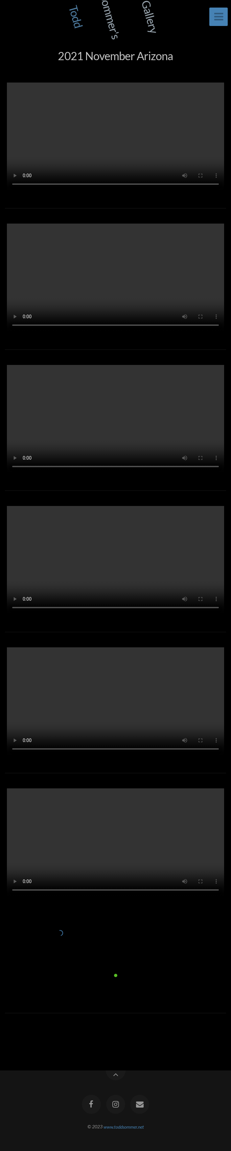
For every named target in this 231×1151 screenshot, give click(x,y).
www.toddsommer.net (124, 1126)
